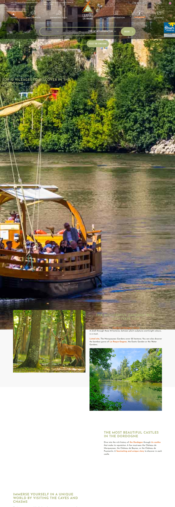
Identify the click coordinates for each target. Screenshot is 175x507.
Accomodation (116, 15)
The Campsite (33, 15)
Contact (159, 15)
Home (13, 15)
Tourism (139, 15)
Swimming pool (59, 15)
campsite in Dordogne (111, 325)
